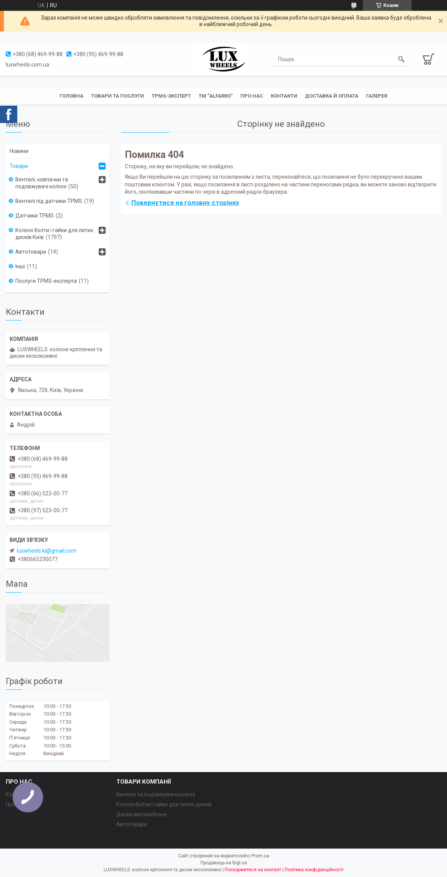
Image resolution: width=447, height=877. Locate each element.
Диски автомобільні (141, 814)
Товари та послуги (117, 96)
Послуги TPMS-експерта (46, 281)
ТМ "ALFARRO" (216, 96)
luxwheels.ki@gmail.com (46, 551)
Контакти (284, 96)
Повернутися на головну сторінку (185, 202)
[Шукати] (401, 59)
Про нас (251, 96)
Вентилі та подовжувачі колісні (155, 794)
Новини (19, 151)
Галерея (376, 96)
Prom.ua (260, 856)
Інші (20, 266)
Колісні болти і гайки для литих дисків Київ (54, 233)
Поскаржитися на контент (253, 869)
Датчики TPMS (34, 216)
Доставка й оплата (331, 96)
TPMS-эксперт (171, 96)
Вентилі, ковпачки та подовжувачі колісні (41, 182)
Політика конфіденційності (314, 869)
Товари (19, 166)
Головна (71, 96)
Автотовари (30, 252)
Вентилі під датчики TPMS (48, 201)
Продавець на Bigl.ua (223, 862)
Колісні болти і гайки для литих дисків (164, 804)
